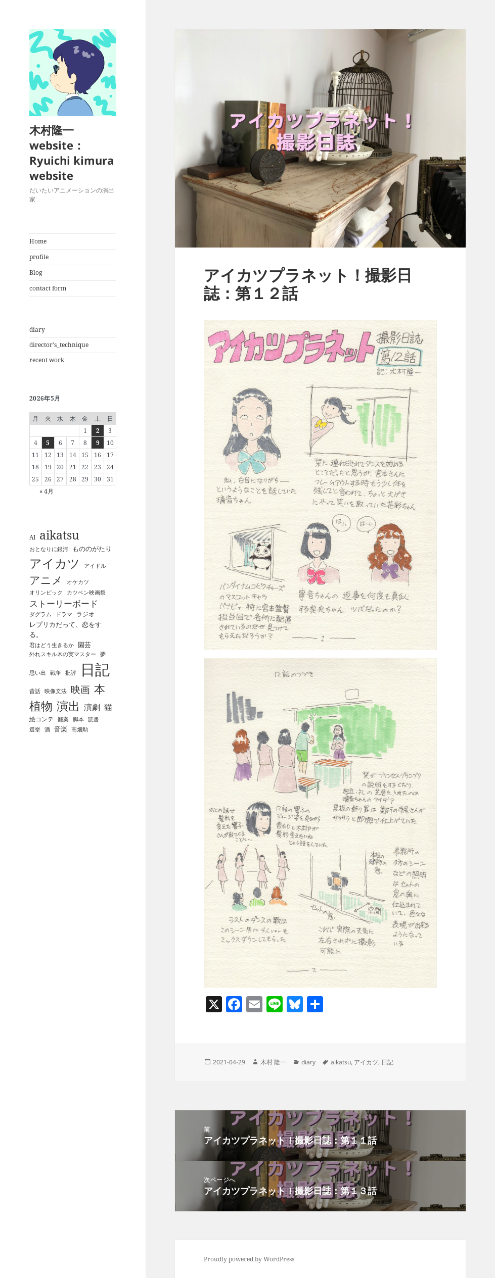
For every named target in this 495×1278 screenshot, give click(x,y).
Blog (35, 272)
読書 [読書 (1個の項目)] (93, 719)
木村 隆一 (273, 1062)
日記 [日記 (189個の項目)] (95, 669)
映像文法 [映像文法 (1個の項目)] (55, 691)
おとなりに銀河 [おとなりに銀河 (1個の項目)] (48, 549)
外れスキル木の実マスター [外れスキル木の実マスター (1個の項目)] (62, 654)
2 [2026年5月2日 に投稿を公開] (98, 430)
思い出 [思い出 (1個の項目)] (37, 672)
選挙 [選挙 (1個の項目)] (34, 729)
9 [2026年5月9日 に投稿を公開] (98, 442)
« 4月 (46, 491)
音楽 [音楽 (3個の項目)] (60, 728)
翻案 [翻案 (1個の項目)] (63, 719)
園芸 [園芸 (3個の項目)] (84, 644)
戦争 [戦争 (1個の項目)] (55, 672)
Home (38, 241)
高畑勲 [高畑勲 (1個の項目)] (79, 729)
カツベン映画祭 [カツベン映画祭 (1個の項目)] (86, 592)
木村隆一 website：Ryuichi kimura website (71, 152)
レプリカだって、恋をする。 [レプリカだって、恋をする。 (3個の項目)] (65, 629)
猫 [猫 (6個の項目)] (108, 707)
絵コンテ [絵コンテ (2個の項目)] (41, 719)
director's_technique (58, 344)
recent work (46, 360)
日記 (387, 1062)
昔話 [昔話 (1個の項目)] (34, 691)
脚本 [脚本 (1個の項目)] (78, 719)
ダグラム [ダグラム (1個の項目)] (40, 614)
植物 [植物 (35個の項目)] (41, 706)
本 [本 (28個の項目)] (99, 688)
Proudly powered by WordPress (249, 1259)
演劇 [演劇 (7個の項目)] (92, 707)
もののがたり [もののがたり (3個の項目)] (92, 548)
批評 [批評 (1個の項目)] (70, 672)
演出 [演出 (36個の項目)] (68, 706)
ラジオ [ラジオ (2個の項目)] (85, 614)
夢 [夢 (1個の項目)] (103, 654)
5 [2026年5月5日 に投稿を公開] (48, 442)
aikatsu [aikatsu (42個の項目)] (59, 535)
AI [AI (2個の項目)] (32, 537)
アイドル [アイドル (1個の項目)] (95, 565)
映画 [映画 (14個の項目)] (80, 689)
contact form (47, 288)
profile (39, 257)
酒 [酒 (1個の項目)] (47, 729)
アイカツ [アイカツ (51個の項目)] (54, 563)
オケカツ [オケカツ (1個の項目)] (78, 581)
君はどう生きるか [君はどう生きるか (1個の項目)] (51, 645)
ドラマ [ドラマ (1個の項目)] (64, 614)
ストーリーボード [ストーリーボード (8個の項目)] (63, 603)
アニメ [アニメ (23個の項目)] (46, 580)
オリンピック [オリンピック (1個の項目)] (46, 592)
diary (37, 329)
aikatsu (341, 1062)
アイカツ (366, 1062)
